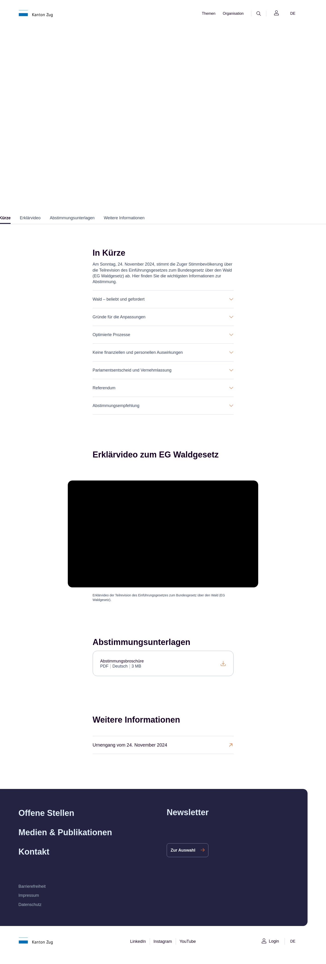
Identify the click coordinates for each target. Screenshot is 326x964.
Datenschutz (30, 913)
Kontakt (34, 860)
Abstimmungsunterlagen (74, 226)
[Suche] (258, 13)
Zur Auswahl (183, 858)
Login (273, 949)
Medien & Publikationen (66, 841)
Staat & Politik (83, 107)
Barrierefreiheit (33, 894)
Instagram (163, 949)
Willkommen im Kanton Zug (42, 107)
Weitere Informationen (129, 226)
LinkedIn (137, 949)
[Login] (276, 13)
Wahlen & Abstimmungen (122, 107)
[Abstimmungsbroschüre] (163, 671)
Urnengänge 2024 (208, 107)
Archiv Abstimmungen (168, 107)
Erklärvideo (30, 226)
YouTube (189, 949)
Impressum (29, 904)
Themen (207, 13)
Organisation (233, 13)
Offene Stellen (47, 821)
